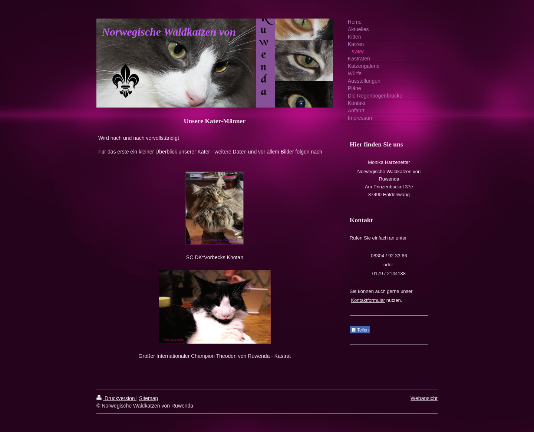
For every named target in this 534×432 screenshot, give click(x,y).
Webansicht (424, 398)
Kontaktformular (368, 300)
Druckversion (116, 398)
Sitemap (148, 398)
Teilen (360, 330)
